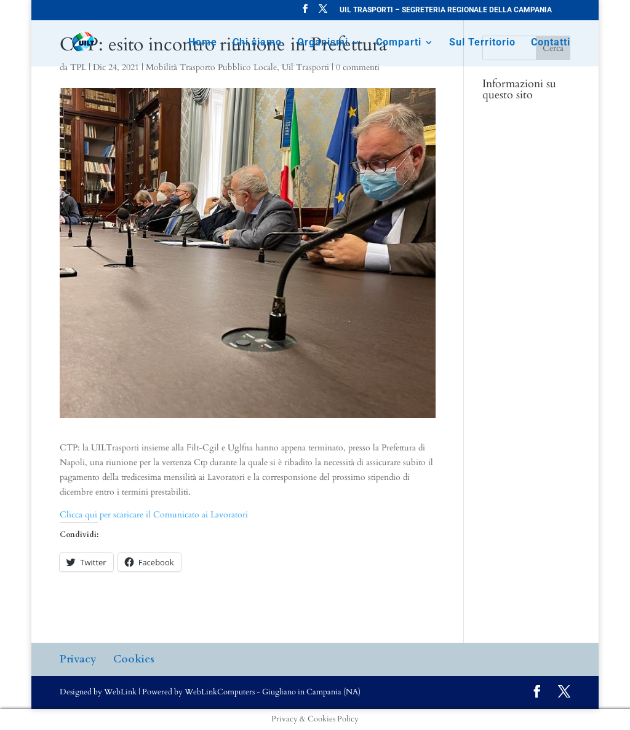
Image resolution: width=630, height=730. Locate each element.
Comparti (398, 43)
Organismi (322, 43)
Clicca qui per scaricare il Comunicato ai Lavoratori (154, 514)
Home (202, 43)
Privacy (78, 659)
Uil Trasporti (305, 67)
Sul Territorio (482, 43)
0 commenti (358, 67)
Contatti (550, 43)
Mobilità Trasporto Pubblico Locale (211, 67)
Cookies (133, 659)
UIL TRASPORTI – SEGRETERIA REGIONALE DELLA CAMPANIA (446, 10)
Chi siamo (257, 43)
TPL (78, 67)
